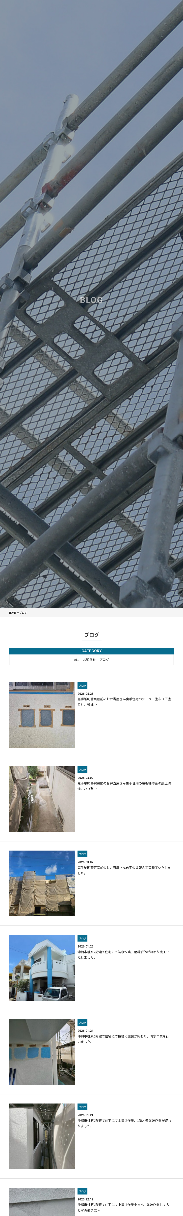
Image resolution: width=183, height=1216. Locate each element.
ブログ (104, 660)
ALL (76, 660)
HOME (12, 612)
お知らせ (89, 660)
